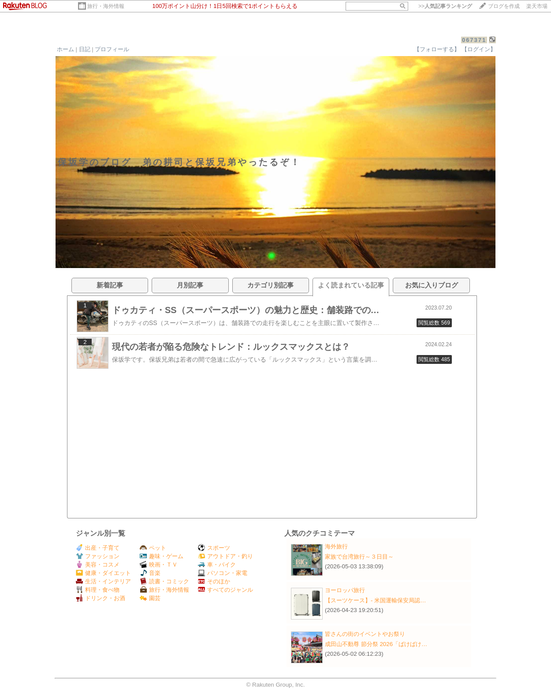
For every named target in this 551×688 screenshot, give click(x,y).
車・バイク (217, 564)
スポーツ (214, 547)
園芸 (150, 598)
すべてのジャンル (225, 589)
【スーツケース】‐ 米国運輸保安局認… (375, 600)
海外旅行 (336, 546)
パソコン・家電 (222, 573)
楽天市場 (536, 6)
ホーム (65, 49)
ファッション (97, 556)
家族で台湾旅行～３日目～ (359, 556)
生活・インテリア (103, 581)
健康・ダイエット (103, 573)
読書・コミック (164, 581)
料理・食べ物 (97, 589)
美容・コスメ (97, 564)
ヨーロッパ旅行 (345, 590)
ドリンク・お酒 (100, 598)
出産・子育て (97, 547)
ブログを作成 (504, 6)
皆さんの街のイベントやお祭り (365, 634)
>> (445, 6)
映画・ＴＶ (159, 564)
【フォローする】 (437, 49)
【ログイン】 (479, 49)
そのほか (214, 581)
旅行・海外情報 (105, 6)
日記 (84, 49)
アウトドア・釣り (225, 556)
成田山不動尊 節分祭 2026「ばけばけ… (376, 644)
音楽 (150, 573)
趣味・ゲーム (161, 556)
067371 (474, 40)
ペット (153, 547)
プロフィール (112, 49)
